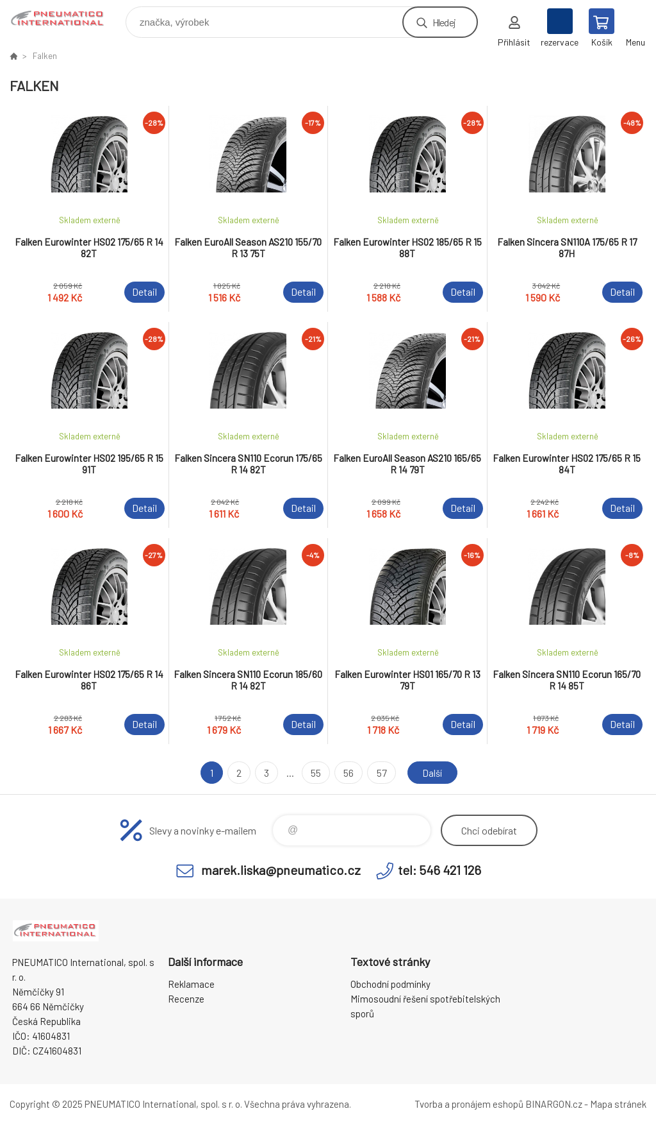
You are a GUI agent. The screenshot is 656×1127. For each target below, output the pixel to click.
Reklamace (191, 984)
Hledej (443, 22)
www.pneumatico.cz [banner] (66, 19)
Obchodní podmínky (390, 984)
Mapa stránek (618, 1104)
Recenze (186, 998)
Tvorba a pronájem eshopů (468, 1104)
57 (379, 773)
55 (314, 773)
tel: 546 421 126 (439, 869)
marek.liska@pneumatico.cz (281, 869)
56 (346, 773)
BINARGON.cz (553, 1104)
